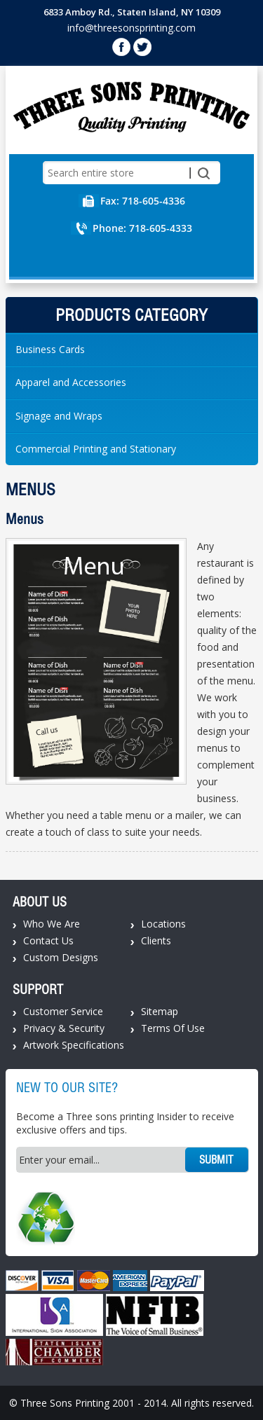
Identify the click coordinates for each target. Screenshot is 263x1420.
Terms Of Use (173, 1028)
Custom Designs (60, 957)
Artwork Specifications (73, 1045)
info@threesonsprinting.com (131, 27)
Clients (156, 940)
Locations (163, 923)
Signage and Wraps (58, 415)
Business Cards (50, 349)
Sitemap (159, 1011)
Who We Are (51, 923)
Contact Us (48, 940)
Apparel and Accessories (70, 382)
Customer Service (63, 1011)
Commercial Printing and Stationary (95, 448)
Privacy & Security (63, 1028)
